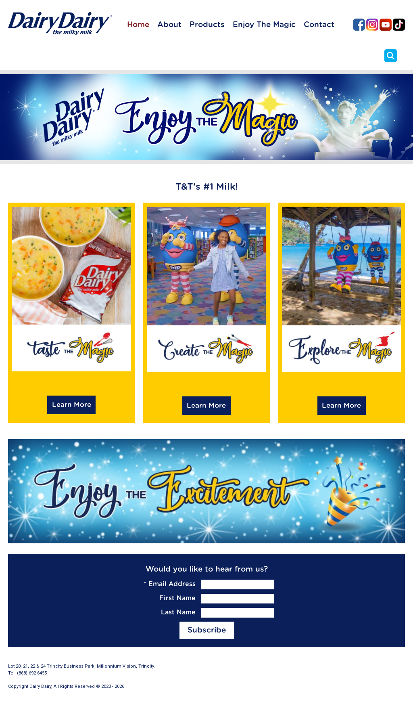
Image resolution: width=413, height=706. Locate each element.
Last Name (178, 612)
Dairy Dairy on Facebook (359, 25)
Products (207, 25)
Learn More (71, 404)
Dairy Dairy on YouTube (386, 25)
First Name (177, 598)
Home (138, 25)
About (169, 25)
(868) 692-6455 (32, 673)
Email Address (170, 584)
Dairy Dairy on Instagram (372, 25)
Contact (319, 25)
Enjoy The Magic (264, 25)
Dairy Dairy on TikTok (399, 25)
